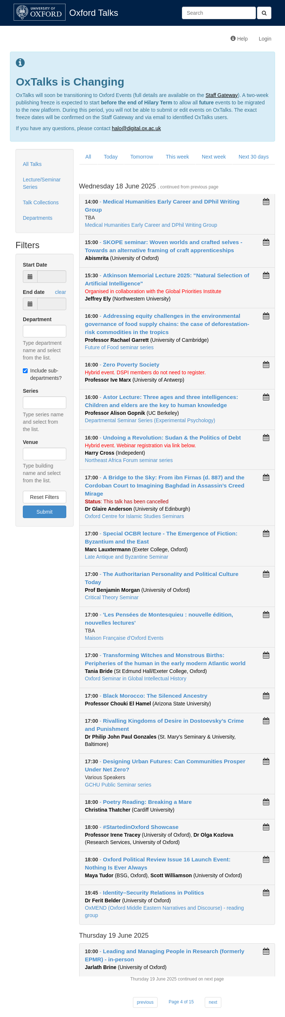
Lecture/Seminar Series (42, 183)
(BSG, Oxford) (116, 875)
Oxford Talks (93, 13)
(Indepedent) (115, 453)
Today (110, 157)
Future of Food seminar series (119, 347)
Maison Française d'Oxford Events (124, 638)
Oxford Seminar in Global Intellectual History (135, 678)
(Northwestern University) (128, 299)
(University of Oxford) (122, 258)
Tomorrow (141, 157)
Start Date (35, 265)
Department (37, 319)
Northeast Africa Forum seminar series (129, 460)
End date (34, 292)
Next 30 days (254, 157)
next (213, 1002)
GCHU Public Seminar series (118, 785)
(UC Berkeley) (132, 413)
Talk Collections (41, 202)
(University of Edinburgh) (137, 509)
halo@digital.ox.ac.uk (136, 128)
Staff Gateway (221, 95)
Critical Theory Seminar (112, 597)
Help (239, 39)
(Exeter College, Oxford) (136, 549)
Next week (214, 157)
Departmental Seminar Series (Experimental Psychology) (150, 420)
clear (60, 292)
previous (145, 1002)
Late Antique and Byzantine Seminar (127, 557)
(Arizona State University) (148, 704)
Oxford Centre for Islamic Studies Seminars (134, 516)
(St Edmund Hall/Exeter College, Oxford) (146, 671)
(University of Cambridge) (147, 340)
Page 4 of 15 (181, 1001)
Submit (44, 512)
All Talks (32, 164)
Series (30, 391)
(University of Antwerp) (134, 380)
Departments (37, 218)
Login (265, 39)
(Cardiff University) (130, 810)
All (88, 157)
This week (177, 157)
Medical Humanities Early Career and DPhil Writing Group (151, 225)
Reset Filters (44, 497)
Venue (30, 442)
